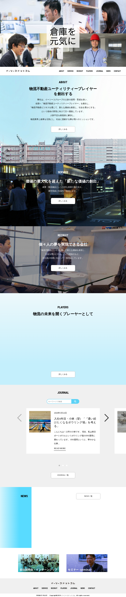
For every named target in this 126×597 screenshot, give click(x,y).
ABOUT (61, 71)
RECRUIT (80, 71)
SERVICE (70, 71)
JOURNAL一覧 (63, 475)
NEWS (108, 71)
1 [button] (59, 465)
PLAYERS (89, 71)
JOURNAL (99, 71)
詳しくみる (63, 129)
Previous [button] (19, 415)
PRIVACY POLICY (41, 595)
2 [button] (63, 465)
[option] (31, 16)
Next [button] (107, 415)
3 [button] (66, 465)
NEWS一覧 (88, 496)
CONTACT (117, 71)
